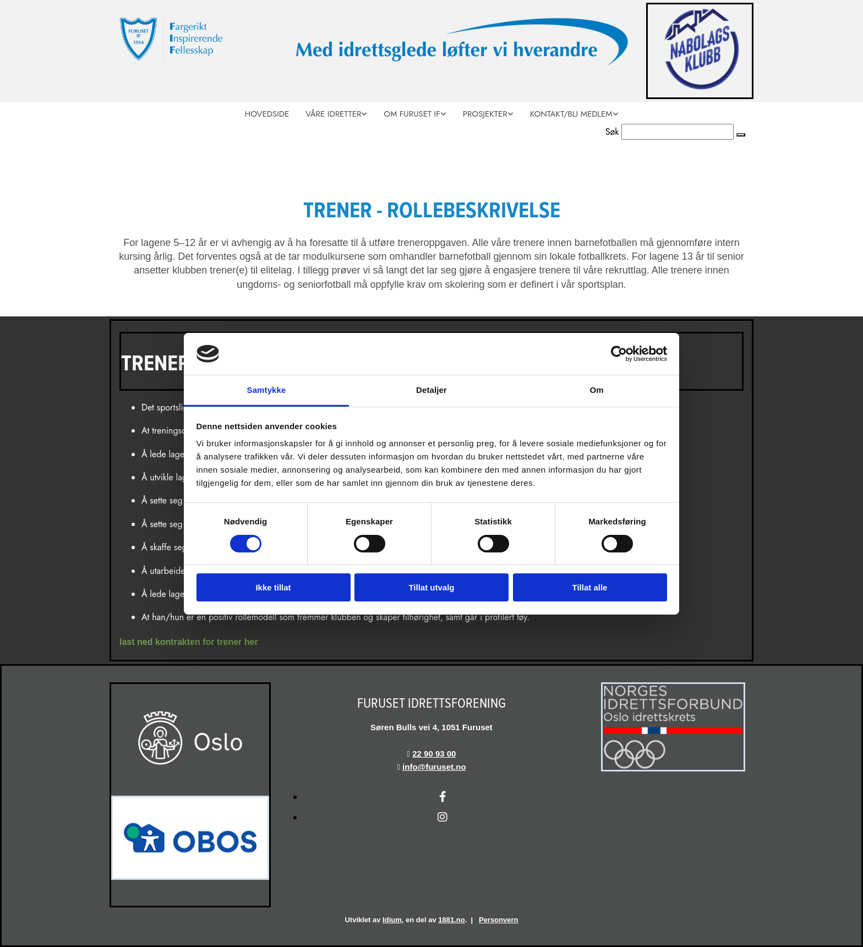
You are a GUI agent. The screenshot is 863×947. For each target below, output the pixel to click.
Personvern (498, 920)
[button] (740, 134)
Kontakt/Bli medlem (571, 114)
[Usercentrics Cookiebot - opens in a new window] (619, 354)
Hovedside (266, 114)
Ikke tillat (273, 587)
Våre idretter (333, 114)
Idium (392, 920)
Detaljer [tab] (431, 390)
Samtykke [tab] (266, 390)
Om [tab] (596, 390)
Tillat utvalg (431, 587)
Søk (612, 131)
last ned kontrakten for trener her (188, 642)
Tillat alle (590, 587)
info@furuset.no (434, 766)
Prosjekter (485, 114)
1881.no (451, 920)
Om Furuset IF (412, 114)
